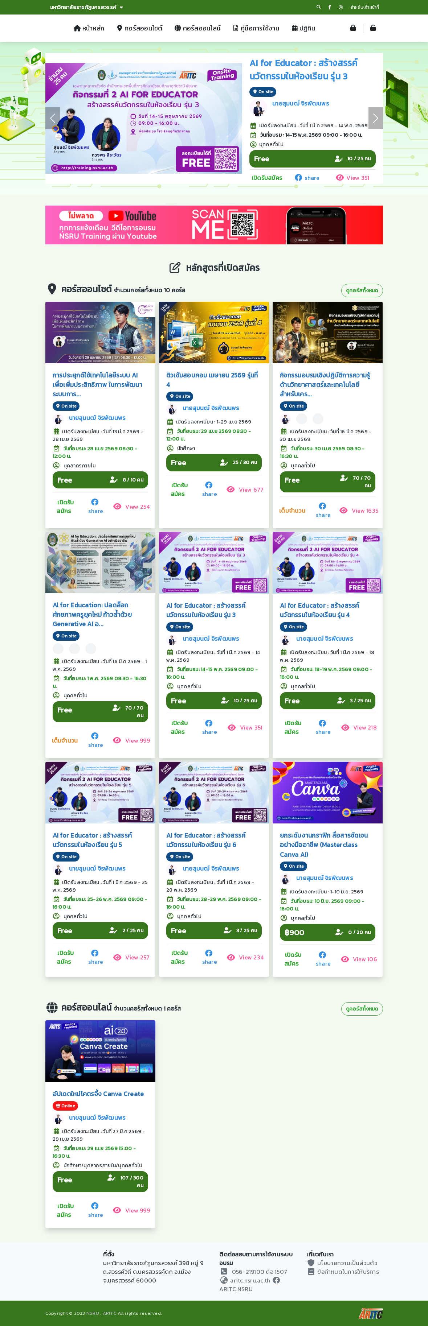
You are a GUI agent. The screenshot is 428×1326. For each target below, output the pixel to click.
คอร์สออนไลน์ (197, 28)
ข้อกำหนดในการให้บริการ (342, 1271)
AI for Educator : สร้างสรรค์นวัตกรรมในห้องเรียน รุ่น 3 (303, 69)
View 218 (359, 727)
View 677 (245, 489)
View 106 (359, 959)
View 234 (245, 957)
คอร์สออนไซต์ (139, 28)
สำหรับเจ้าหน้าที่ (364, 7)
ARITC (110, 1313)
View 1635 (359, 510)
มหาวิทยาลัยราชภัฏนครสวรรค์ (86, 7)
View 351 (352, 177)
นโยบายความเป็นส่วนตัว (341, 1263)
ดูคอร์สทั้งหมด (362, 290)
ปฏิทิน (303, 28)
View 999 (131, 740)
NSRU (92, 1313)
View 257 (131, 957)
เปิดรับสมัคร (267, 177)
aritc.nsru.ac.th (244, 1280)
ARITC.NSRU (250, 1286)
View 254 (131, 506)
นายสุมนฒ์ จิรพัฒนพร (300, 103)
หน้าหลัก (89, 28)
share (306, 177)
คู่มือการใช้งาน (255, 28)
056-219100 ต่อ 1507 (260, 1271)
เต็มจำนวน (292, 510)
